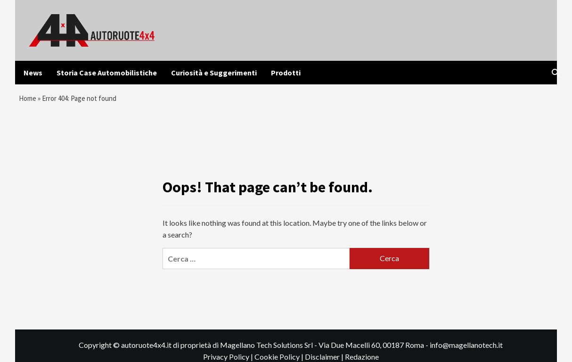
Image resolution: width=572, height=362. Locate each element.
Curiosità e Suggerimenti (214, 72)
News (33, 72)
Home (29, 99)
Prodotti (286, 72)
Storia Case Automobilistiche (107, 72)
